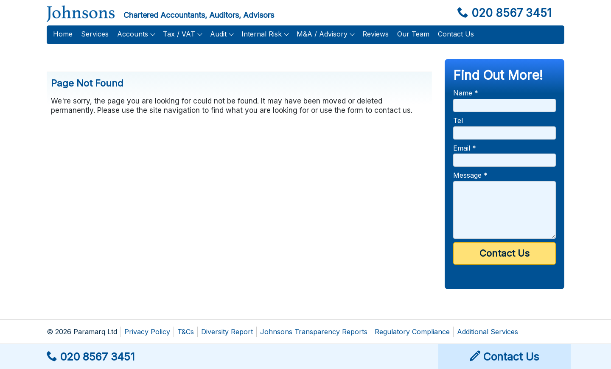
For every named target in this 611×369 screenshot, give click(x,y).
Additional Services (487, 331)
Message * (470, 175)
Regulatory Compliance (412, 331)
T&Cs (185, 331)
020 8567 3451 (504, 13)
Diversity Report (227, 331)
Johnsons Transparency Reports (313, 331)
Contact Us (504, 356)
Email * (464, 148)
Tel (458, 120)
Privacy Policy (147, 331)
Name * (465, 93)
